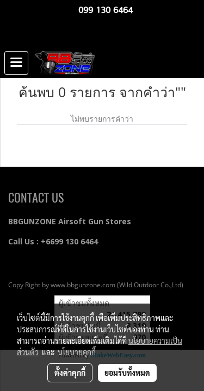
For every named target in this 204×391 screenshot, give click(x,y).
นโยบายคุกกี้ (77, 352)
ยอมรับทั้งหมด (127, 372)
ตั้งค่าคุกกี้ (69, 372)
